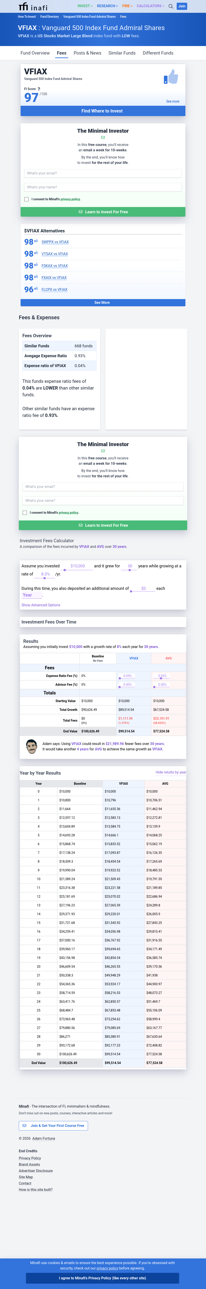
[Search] (171, 6)
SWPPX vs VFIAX (55, 242)
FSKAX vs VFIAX (55, 266)
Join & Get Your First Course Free (53, 1218)
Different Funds (158, 53)
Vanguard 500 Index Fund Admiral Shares (89, 16)
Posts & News (87, 53)
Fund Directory (49, 16)
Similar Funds (122, 53)
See (173, 101)
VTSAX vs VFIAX (55, 254)
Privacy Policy (30, 1250)
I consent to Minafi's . (56, 199)
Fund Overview (35, 53)
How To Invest (27, 16)
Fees (62, 53)
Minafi (24, 1198)
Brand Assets (29, 1256)
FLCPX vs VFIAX (54, 289)
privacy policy (70, 199)
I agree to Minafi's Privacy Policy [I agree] (102, 1278)
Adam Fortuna (43, 1230)
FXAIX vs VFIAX (54, 277)
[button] (86, 6)
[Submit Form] (103, 212)
